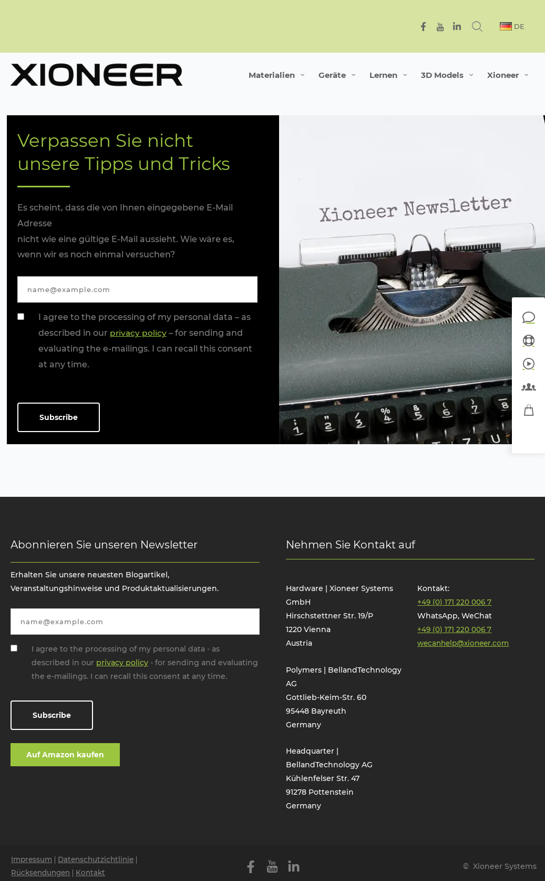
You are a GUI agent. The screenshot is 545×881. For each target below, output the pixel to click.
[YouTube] (449, 27)
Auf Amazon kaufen (65, 754)
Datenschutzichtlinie (100, 860)
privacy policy (139, 333)
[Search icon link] (487, 26)
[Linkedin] (466, 26)
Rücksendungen (43, 873)
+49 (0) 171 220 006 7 (454, 602)
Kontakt (95, 873)
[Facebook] (432, 26)
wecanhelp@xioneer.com (466, 643)
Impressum (33, 860)
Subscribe (58, 417)
